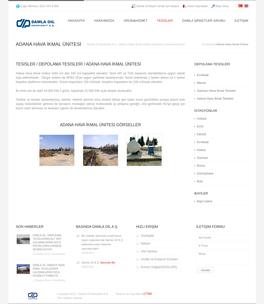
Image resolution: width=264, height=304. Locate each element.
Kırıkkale (203, 75)
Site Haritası (149, 251)
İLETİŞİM (241, 21)
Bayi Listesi (204, 201)
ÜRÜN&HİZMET (136, 21)
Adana (201, 150)
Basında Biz (107, 262)
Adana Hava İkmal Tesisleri (215, 98)
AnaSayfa (208, 44)
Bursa (201, 165)
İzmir (200, 126)
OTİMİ (147, 294)
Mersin (201, 83)
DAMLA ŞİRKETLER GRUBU (203, 21)
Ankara (202, 118)
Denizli (201, 134)
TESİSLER (165, 21)
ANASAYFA (76, 21)
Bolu (200, 181)
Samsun (202, 158)
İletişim (145, 243)
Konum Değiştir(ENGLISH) (159, 267)
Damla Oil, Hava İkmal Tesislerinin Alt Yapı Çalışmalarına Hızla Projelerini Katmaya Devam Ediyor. (47, 242)
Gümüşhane (205, 173)
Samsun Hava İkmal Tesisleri (216, 91)
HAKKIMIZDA (104, 21)
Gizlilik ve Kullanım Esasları (159, 259)
